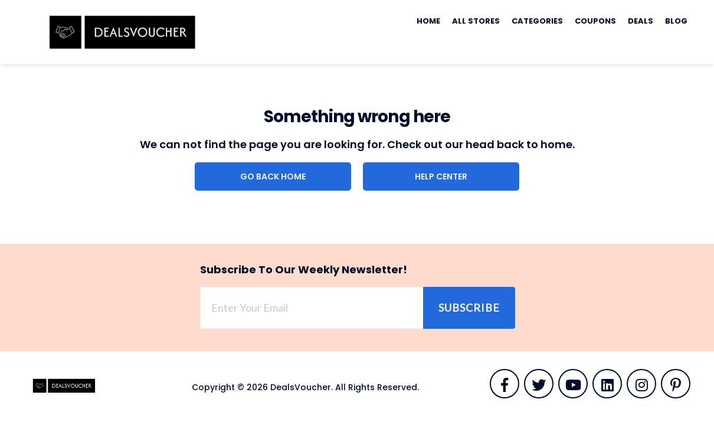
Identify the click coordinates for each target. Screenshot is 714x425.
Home (428, 21)
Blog (676, 21)
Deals (640, 21)
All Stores (476, 21)
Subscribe (469, 307)
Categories (537, 21)
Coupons (595, 21)
